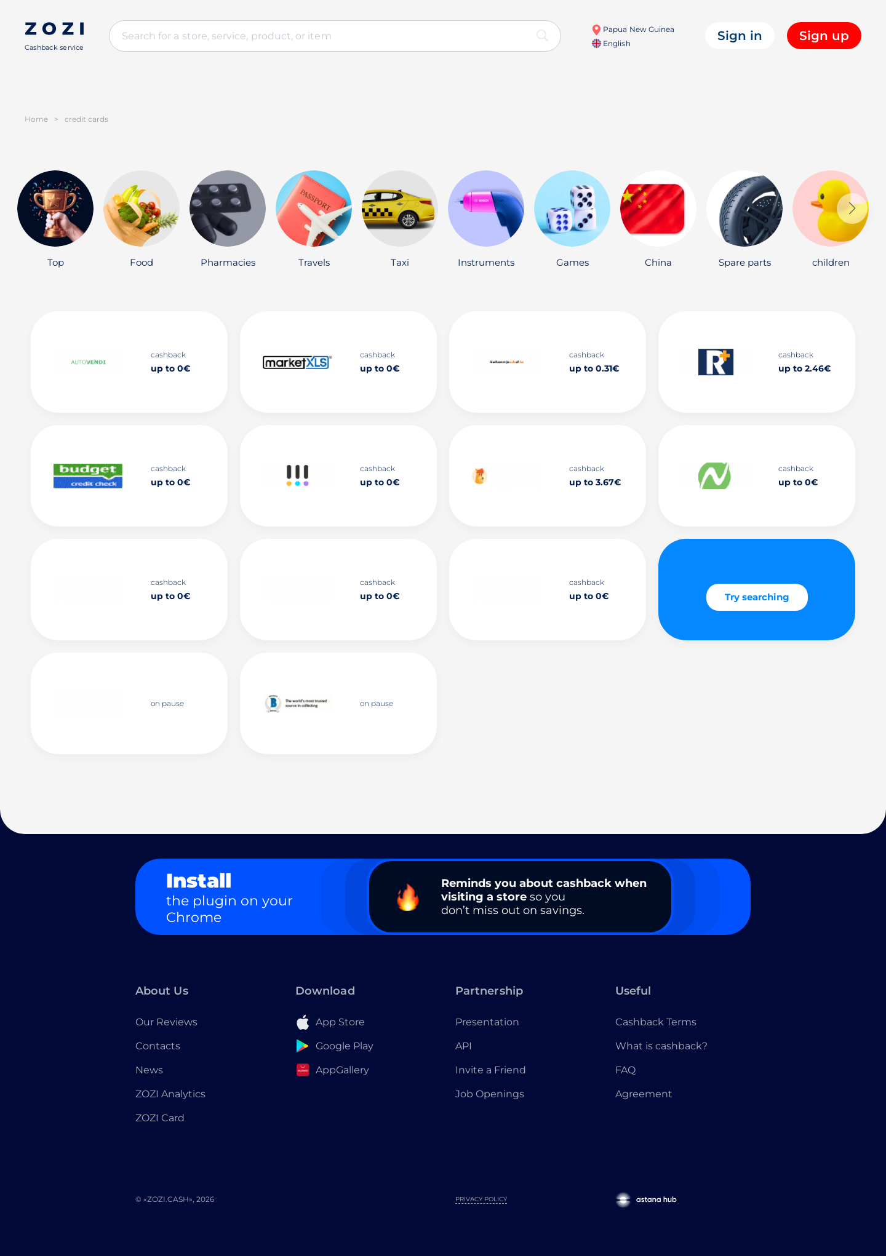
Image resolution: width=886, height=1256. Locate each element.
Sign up (824, 35)
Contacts (157, 1046)
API (463, 1046)
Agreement (643, 1094)
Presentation (487, 1022)
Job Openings (489, 1094)
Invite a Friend (490, 1070)
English (611, 43)
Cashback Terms (655, 1022)
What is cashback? (661, 1046)
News (149, 1070)
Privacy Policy (481, 1199)
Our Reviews (166, 1022)
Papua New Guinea (632, 29)
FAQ (625, 1070)
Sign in (739, 35)
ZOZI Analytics (170, 1094)
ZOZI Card (160, 1118)
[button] (852, 208)
